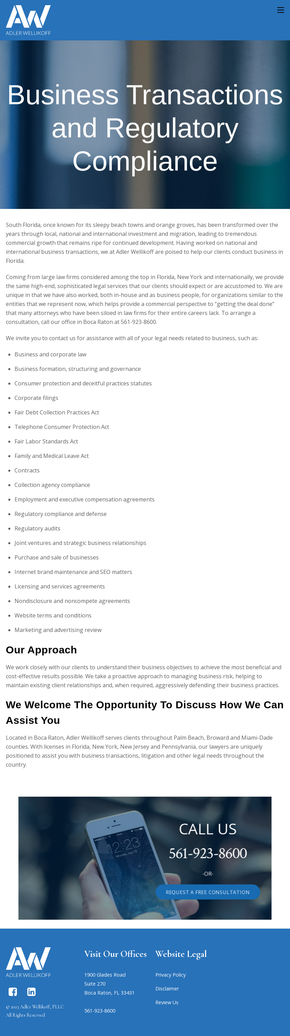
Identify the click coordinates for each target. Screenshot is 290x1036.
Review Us (166, 1002)
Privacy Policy (170, 974)
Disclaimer (167, 988)
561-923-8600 (190, 854)
